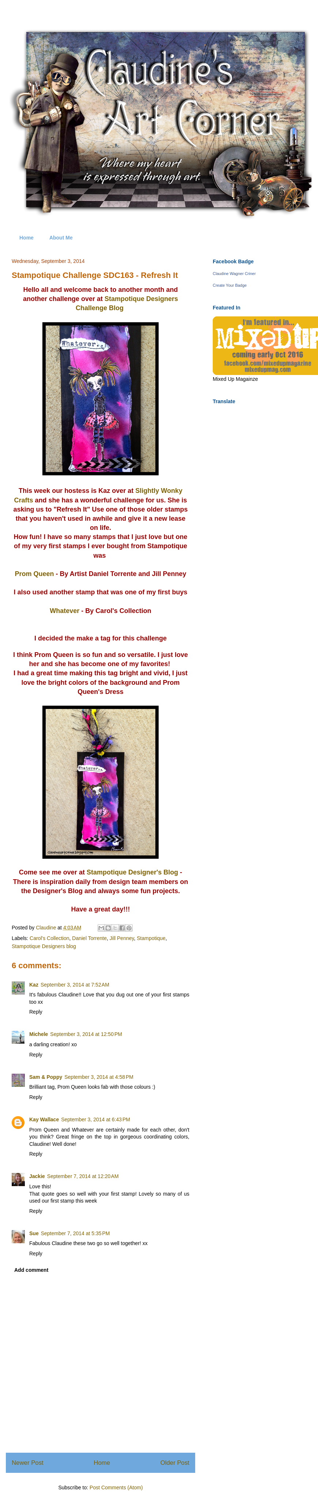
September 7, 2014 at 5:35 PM (75, 1233)
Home (26, 238)
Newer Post (27, 1462)
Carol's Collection (49, 938)
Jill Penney (122, 938)
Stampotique (151, 938)
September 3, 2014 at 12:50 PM (86, 1034)
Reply (35, 1012)
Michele (38, 1034)
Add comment (31, 1270)
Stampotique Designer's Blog (132, 872)
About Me (61, 238)
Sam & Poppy (45, 1077)
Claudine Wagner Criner (234, 273)
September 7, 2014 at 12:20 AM (83, 1176)
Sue (34, 1233)
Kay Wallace (44, 1119)
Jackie (37, 1176)
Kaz (33, 985)
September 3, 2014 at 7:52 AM (75, 985)
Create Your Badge (230, 285)
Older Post (174, 1462)
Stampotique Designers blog (44, 946)
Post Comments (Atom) (116, 1487)
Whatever (64, 610)
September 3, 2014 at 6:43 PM (95, 1119)
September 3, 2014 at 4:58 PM (98, 1077)
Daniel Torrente (89, 938)
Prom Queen (34, 573)
